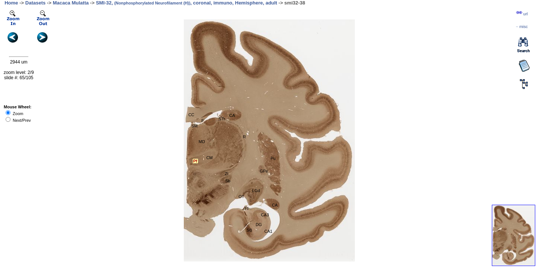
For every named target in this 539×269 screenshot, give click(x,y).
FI (247, 208)
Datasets (35, 3)
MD (202, 141)
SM (194, 126)
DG (259, 224)
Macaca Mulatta (71, 3)
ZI (227, 173)
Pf (195, 161)
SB (249, 230)
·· (522, 26)
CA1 (268, 231)
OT (241, 196)
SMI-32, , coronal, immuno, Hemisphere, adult (186, 3)
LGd (256, 190)
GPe (264, 171)
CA (232, 115)
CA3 (265, 215)
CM (209, 157)
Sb (227, 181)
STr (222, 119)
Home (11, 3)
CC (191, 114)
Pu (273, 158)
